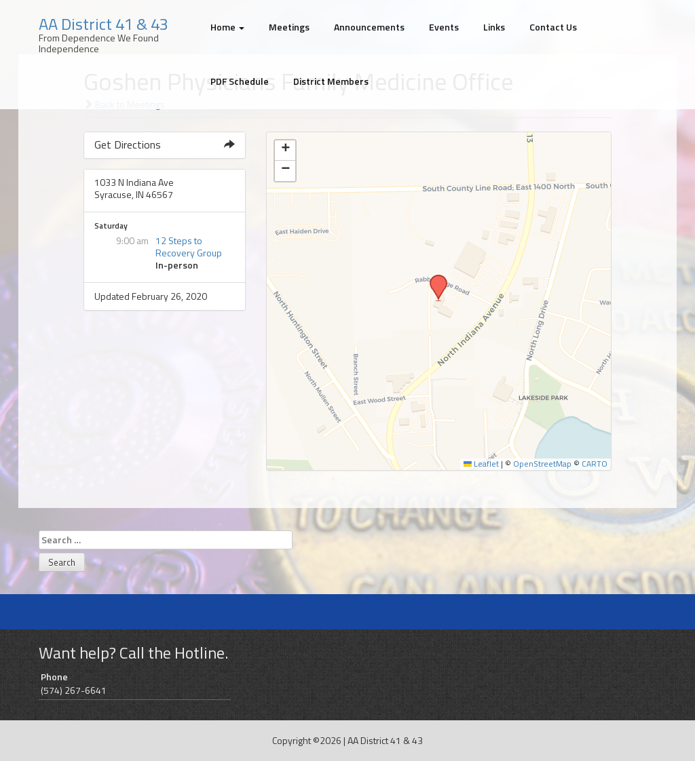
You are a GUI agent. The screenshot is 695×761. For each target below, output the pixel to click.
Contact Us (553, 27)
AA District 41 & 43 (103, 24)
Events (444, 27)
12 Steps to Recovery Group (188, 246)
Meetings (289, 27)
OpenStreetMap (542, 464)
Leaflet (481, 464)
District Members (331, 81)
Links (494, 27)
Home (227, 27)
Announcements (369, 27)
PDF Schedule (239, 81)
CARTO (594, 464)
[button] (434, 279)
